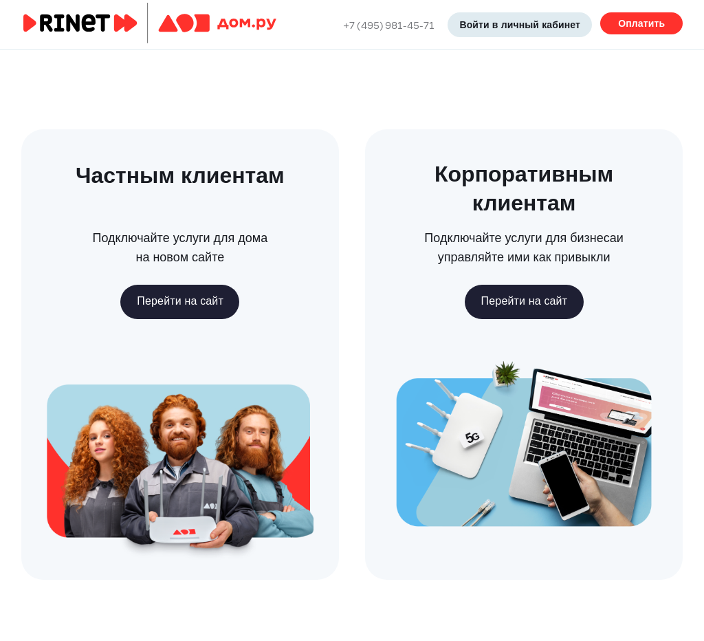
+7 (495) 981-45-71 (388, 25)
